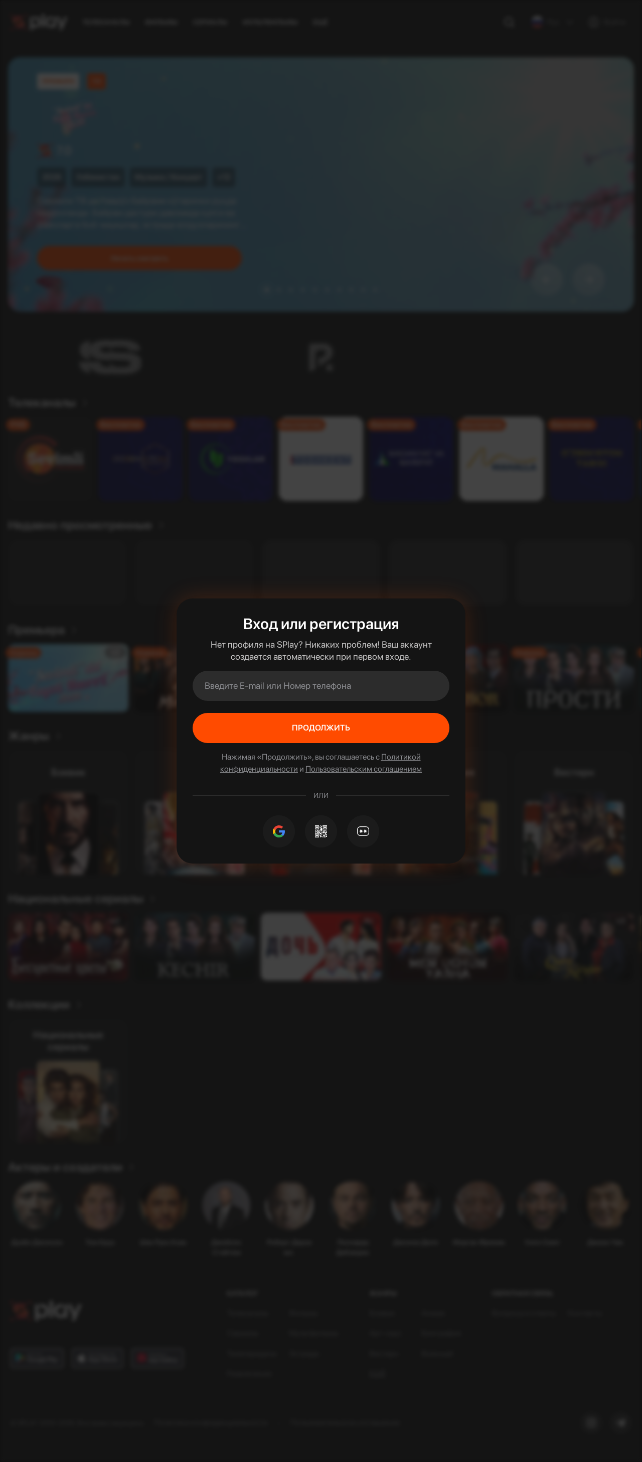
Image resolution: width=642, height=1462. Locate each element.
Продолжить (321, 728)
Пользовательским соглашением (363, 769)
